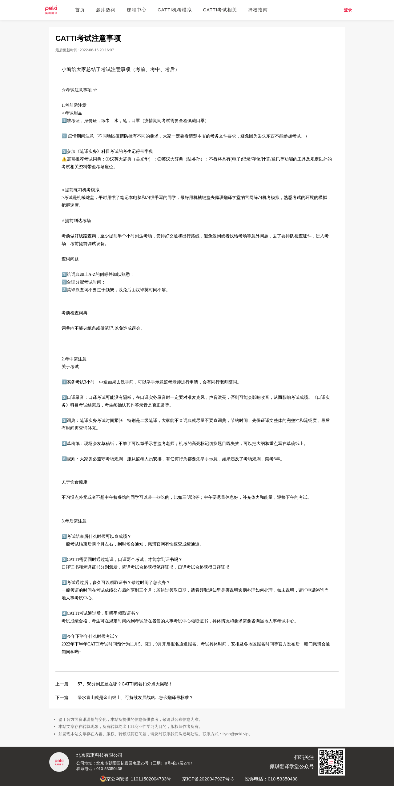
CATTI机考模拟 (175, 9)
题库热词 (106, 9)
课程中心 (137, 9)
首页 (80, 9)
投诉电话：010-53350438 (271, 778)
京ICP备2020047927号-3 (208, 778)
